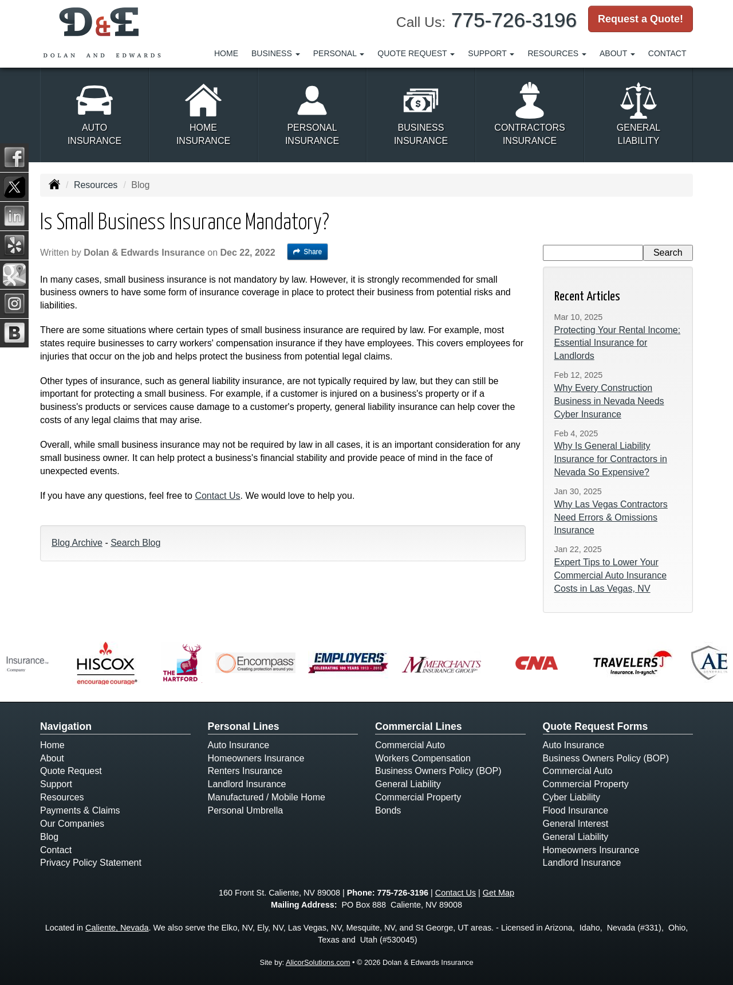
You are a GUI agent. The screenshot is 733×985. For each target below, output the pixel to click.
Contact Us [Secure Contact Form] (455, 892)
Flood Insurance (576, 810)
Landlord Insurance (247, 784)
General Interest (576, 823)
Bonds (388, 810)
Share (307, 252)
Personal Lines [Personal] (243, 726)
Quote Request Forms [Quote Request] (595, 726)
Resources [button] (556, 53)
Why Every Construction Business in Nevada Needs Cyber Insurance (609, 401)
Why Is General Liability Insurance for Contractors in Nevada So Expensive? (610, 459)
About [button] (617, 53)
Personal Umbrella (245, 810)
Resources (95, 185)
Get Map (498, 892)
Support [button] (491, 53)
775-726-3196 (514, 20)
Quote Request (71, 771)
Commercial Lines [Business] (418, 726)
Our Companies (72, 823)
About (52, 758)
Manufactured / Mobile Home (266, 797)
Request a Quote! (640, 19)
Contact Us (217, 496)
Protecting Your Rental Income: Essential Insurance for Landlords (617, 343)
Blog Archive (77, 543)
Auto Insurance (239, 745)
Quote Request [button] (416, 53)
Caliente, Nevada (116, 927)
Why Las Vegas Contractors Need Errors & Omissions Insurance (611, 517)
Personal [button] (339, 53)
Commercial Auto (410, 745)
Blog (49, 837)
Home (226, 53)
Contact (667, 53)
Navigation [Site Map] (66, 726)
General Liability (408, 784)
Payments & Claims (80, 810)
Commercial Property (418, 797)
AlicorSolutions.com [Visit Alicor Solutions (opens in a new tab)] (318, 962)
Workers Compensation (423, 758)
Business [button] (275, 53)
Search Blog (135, 543)
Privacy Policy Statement (90, 862)
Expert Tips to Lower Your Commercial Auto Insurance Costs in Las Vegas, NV (610, 575)
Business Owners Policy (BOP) (438, 771)
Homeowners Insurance (256, 758)
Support (56, 784)
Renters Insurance (245, 771)
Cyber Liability (571, 797)
